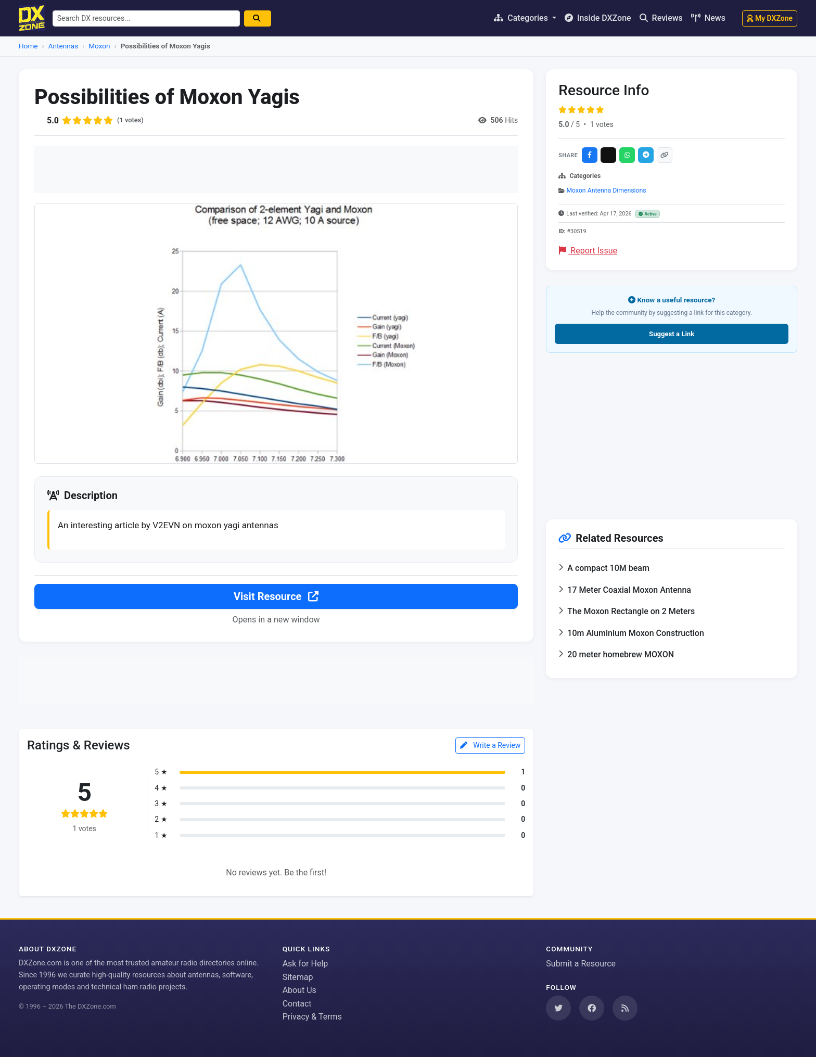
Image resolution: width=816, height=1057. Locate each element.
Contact (297, 1004)
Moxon (99, 46)
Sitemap (298, 977)
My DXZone (770, 18)
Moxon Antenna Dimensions (606, 190)
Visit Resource (276, 597)
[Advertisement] (276, 169)
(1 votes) (131, 120)
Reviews (661, 18)
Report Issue (588, 251)
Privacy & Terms (312, 1017)
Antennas (63, 46)
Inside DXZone (598, 18)
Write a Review (490, 747)
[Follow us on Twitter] (558, 1008)
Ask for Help (305, 964)
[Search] (262, 18)
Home (28, 46)
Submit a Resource (581, 964)
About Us (299, 991)
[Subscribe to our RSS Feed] (625, 1008)
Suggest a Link (671, 334)
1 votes (602, 124)
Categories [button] (522, 18)
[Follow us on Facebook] (591, 1008)
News (708, 18)
